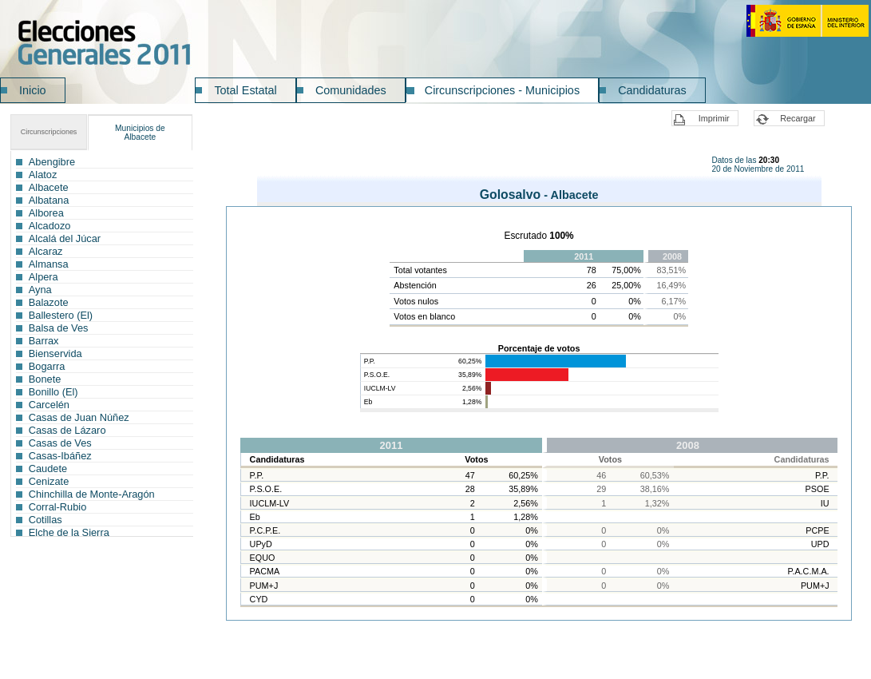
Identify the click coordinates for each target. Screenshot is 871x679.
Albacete (140, 132)
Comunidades (350, 90)
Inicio (32, 90)
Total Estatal (245, 90)
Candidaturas (652, 90)
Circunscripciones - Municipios (502, 90)
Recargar (797, 118)
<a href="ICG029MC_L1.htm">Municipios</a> (101, 344)
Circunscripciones (49, 132)
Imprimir (714, 118)
